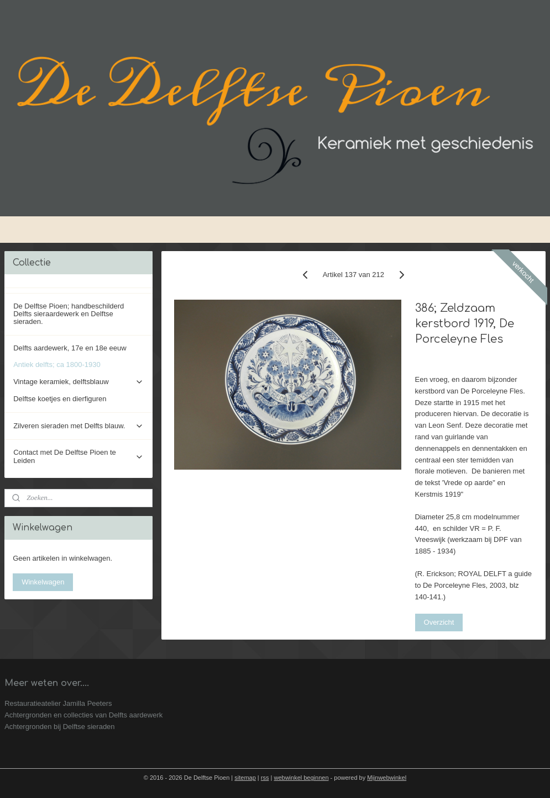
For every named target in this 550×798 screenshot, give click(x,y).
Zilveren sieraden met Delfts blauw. (78, 426)
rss (265, 777)
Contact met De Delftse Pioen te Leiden (78, 456)
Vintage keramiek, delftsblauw (78, 381)
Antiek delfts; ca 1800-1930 (57, 364)
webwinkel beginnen (301, 777)
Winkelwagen (43, 582)
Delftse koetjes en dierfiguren (59, 399)
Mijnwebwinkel (386, 777)
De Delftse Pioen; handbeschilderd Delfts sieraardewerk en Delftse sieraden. (68, 314)
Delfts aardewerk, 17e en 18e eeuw (70, 348)
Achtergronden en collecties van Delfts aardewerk (83, 715)
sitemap (245, 777)
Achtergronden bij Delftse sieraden (59, 726)
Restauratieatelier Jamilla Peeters (58, 703)
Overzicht (439, 622)
